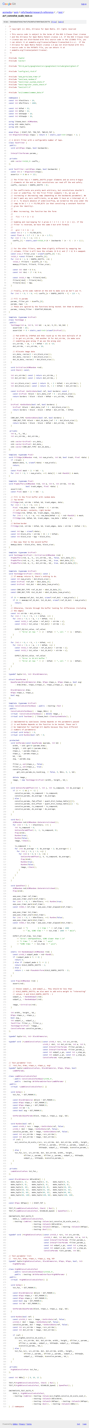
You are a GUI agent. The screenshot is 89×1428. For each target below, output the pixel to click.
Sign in (83, 4)
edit (61, 22)
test (60, 12)
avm (16, 12)
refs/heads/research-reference (37, 12)
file (54, 22)
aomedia (7, 12)
